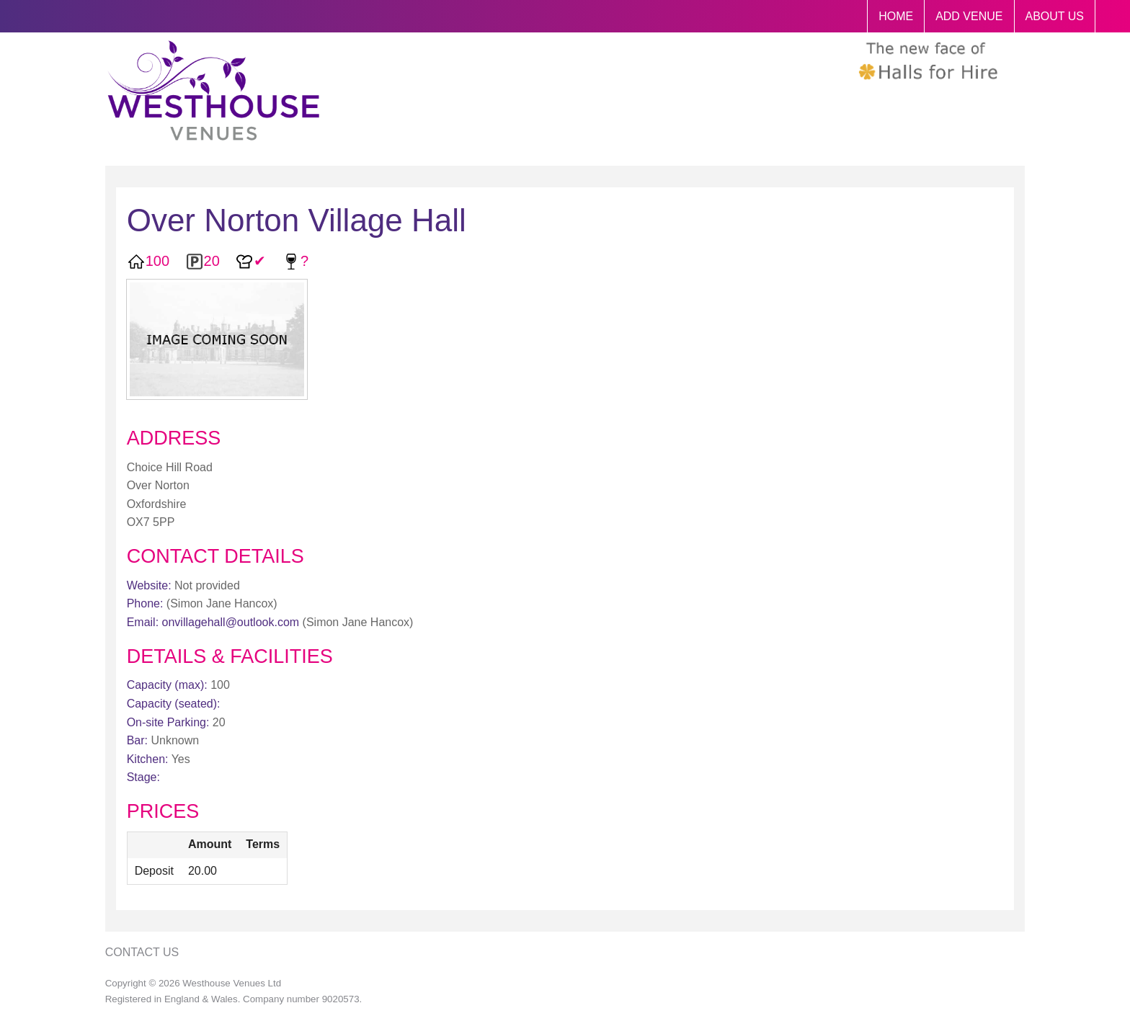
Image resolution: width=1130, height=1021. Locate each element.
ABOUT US (1055, 16)
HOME (895, 16)
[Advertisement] (902, 496)
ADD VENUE (968, 16)
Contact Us (142, 952)
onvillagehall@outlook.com (231, 622)
